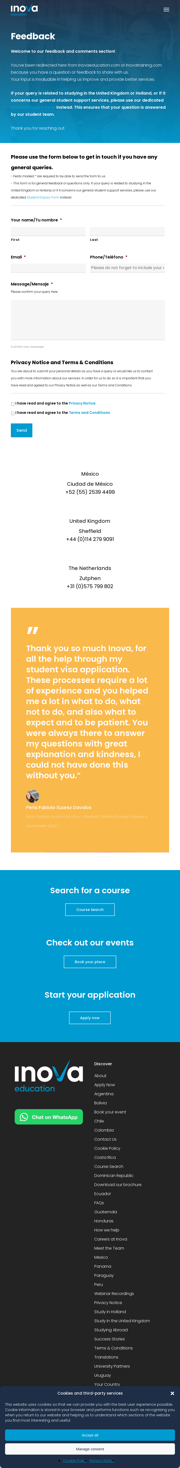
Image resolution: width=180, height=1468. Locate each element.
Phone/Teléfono (108, 257)
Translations (106, 1357)
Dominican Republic (113, 1175)
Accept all (90, 1435)
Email (18, 257)
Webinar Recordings (114, 1294)
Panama (102, 1266)
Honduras (104, 1221)
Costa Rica (105, 1157)
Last (94, 239)
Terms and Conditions (89, 412)
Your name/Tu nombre (36, 220)
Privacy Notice (102, 1460)
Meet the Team (109, 1248)
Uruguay (102, 1375)
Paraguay (104, 1275)
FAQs (99, 1203)
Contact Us (105, 1139)
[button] (172, 1393)
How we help (106, 1230)
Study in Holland (110, 1312)
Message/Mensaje (32, 284)
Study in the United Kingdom (122, 1321)
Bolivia (100, 1103)
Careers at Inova (110, 1239)
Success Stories (109, 1339)
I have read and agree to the (55, 403)
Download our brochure (118, 1185)
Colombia (104, 1130)
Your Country (107, 1384)
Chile (99, 1121)
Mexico (101, 1257)
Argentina (104, 1094)
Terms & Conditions (113, 1348)
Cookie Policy (75, 1460)
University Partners (112, 1366)
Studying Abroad (111, 1330)
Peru (98, 1284)
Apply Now (104, 1085)
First (15, 239)
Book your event (110, 1112)
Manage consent (90, 1449)
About (100, 1076)
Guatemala (105, 1212)
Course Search (108, 1166)
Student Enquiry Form (33, 107)
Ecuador (102, 1194)
